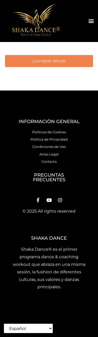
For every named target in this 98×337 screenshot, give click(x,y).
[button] (91, 21)
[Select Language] (28, 328)
